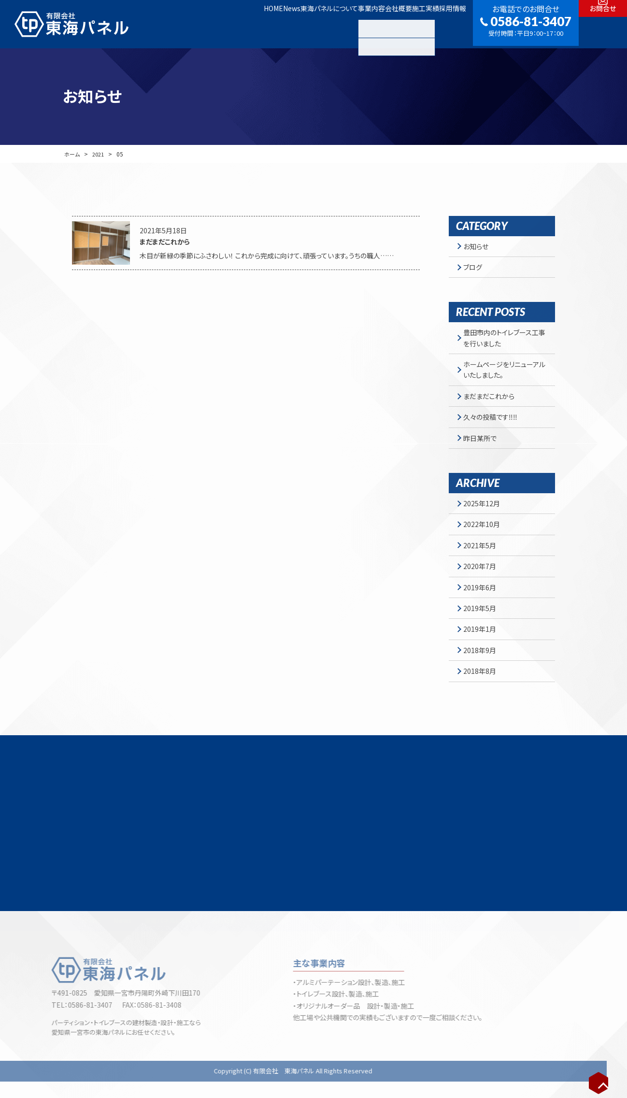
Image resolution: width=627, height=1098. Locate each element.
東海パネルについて (268, 24)
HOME (185, 24)
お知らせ (478, 247)
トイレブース (329, 936)
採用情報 (445, 24)
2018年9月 (482, 678)
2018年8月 (482, 701)
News (217, 24)
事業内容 (324, 24)
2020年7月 (482, 586)
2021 (100, 154)
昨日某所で (482, 451)
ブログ (475, 270)
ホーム (72, 154)
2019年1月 (482, 655)
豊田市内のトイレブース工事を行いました (504, 342)
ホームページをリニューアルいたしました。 (504, 376)
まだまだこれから (491, 405)
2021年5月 (482, 564)
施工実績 (405, 24)
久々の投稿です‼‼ (493, 427)
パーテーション (278, 936)
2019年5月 (482, 632)
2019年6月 (482, 609)
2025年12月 (484, 518)
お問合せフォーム (459, 860)
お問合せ (603, 35)
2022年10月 (484, 540)
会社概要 (364, 24)
